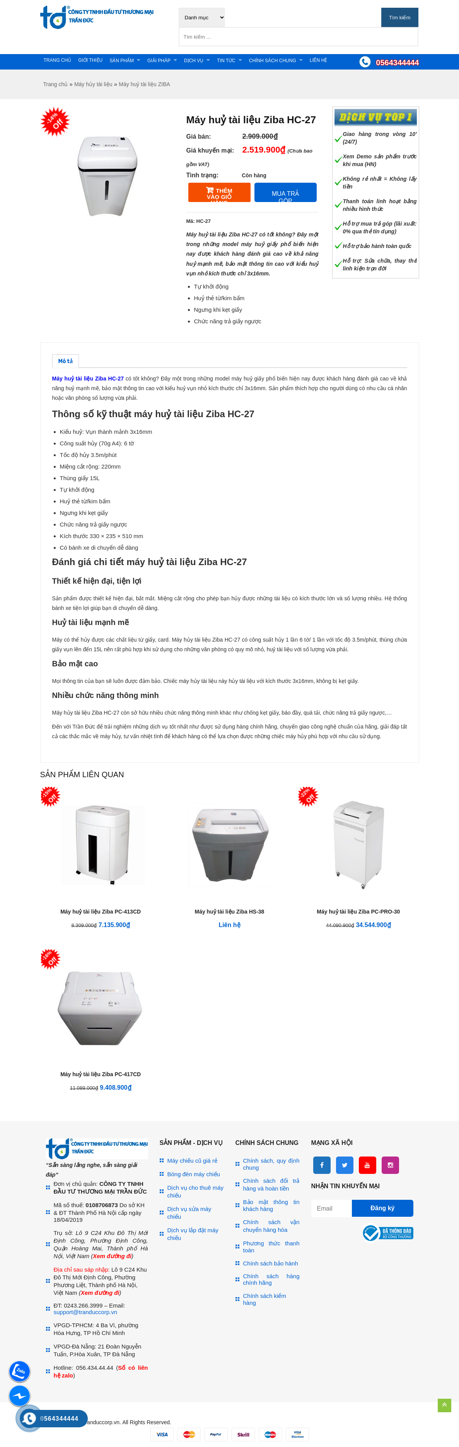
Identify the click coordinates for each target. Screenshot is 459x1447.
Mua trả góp (285, 196)
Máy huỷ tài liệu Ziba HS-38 (229, 912)
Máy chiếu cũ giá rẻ (192, 1160)
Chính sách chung (272, 60)
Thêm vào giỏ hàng (219, 194)
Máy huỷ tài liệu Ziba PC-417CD (100, 1074)
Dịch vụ (193, 60)
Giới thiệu (90, 60)
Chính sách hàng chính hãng (271, 1279)
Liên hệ (319, 60)
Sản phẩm (121, 60)
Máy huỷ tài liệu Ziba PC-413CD (100, 912)
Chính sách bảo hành (270, 1263)
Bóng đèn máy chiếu (193, 1174)
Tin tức (226, 60)
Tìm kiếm (399, 17)
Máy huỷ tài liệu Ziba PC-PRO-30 (358, 912)
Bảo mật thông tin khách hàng (271, 1205)
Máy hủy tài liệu (93, 84)
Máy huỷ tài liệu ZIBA (144, 84)
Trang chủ (58, 60)
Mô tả (65, 361)
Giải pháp (159, 60)
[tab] (65, 361)
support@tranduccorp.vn (85, 1312)
